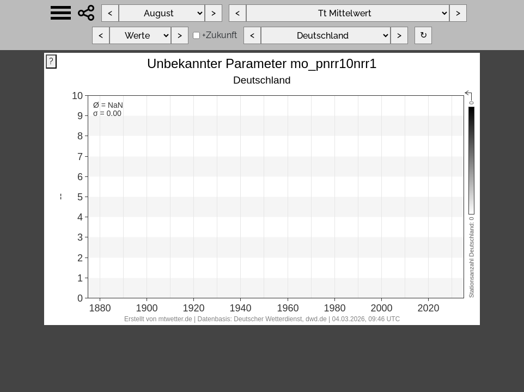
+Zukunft (219, 35)
